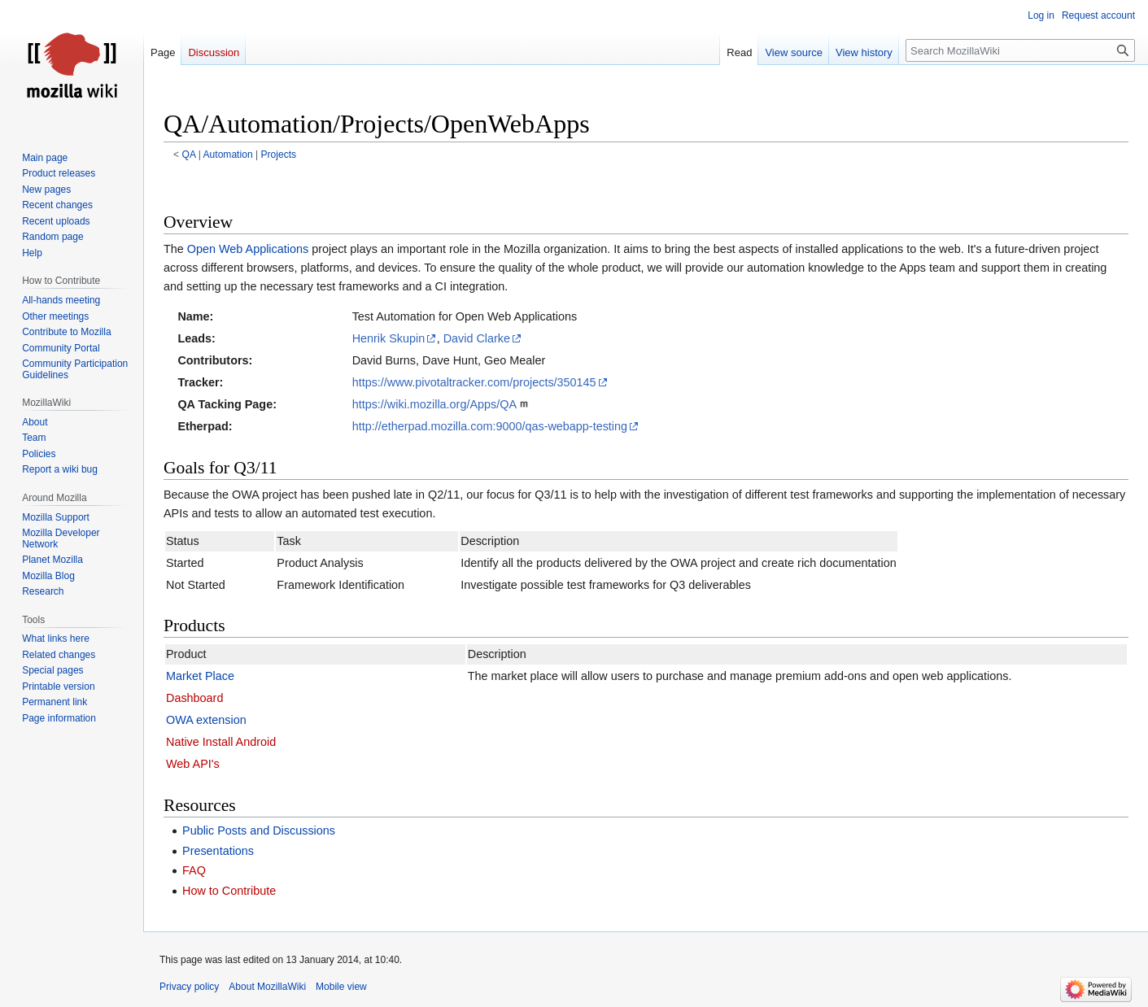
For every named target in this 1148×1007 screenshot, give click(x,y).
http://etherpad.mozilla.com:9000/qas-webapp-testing (489, 426)
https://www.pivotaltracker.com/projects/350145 (474, 382)
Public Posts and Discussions (258, 830)
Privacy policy (189, 986)
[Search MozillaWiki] (1020, 50)
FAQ (194, 870)
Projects (278, 154)
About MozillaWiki (267, 986)
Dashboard (194, 697)
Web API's (193, 763)
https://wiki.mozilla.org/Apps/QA (434, 404)
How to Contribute (229, 890)
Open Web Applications (247, 248)
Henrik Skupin (389, 338)
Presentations (218, 850)
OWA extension (206, 719)
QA (189, 154)
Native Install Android (221, 741)
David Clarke (476, 338)
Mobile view (341, 986)
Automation (228, 154)
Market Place (200, 675)
